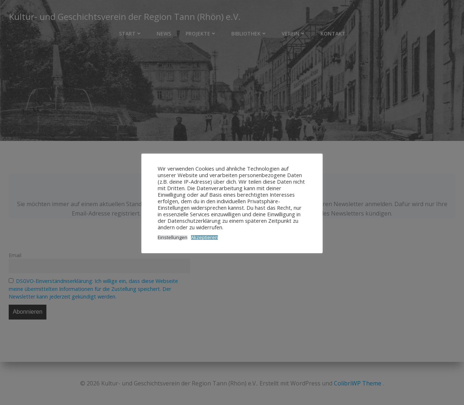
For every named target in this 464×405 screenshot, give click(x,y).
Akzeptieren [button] (204, 237)
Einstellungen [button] (172, 237)
